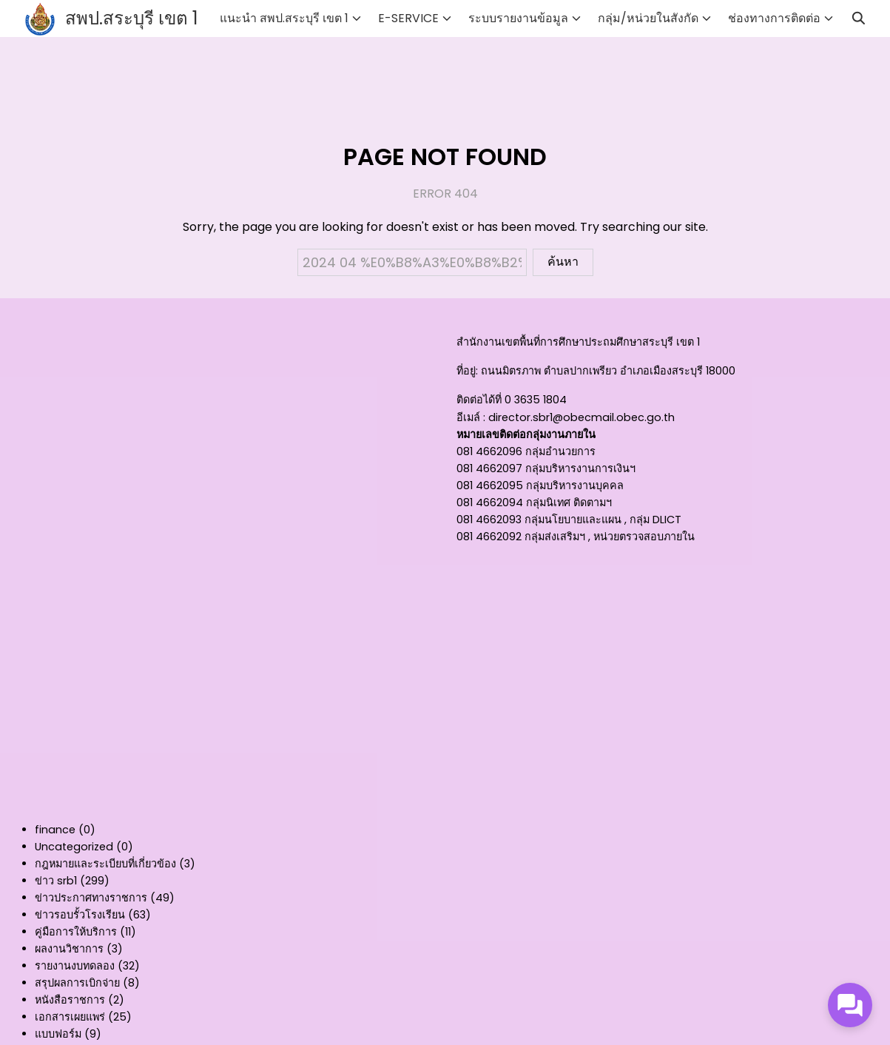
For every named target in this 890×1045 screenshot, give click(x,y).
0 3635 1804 (536, 399)
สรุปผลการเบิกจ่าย (77, 982)
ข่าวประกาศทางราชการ (91, 897)
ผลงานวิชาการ (69, 948)
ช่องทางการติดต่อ (774, 18)
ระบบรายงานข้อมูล (518, 18)
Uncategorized (74, 846)
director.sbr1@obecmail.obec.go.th (581, 417)
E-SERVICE (408, 18)
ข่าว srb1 (56, 880)
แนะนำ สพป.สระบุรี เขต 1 (284, 18)
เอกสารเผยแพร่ (70, 1016)
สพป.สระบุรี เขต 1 (131, 18)
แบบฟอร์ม (58, 1033)
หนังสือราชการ (70, 999)
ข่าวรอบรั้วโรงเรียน (80, 914)
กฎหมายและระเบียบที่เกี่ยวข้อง (105, 863)
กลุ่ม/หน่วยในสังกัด (648, 18)
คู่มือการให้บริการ (76, 931)
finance (55, 829)
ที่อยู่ (466, 370)
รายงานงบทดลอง (75, 965)
